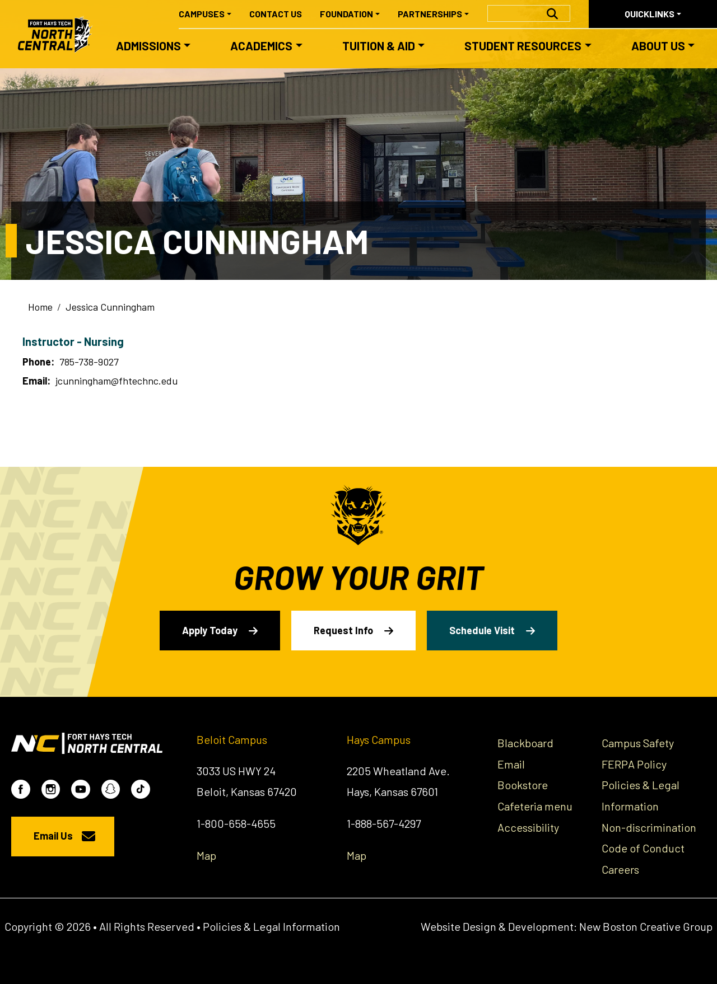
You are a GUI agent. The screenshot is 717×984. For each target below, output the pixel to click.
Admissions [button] (148, 46)
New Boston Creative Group (646, 926)
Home (40, 307)
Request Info (343, 630)
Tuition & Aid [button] (378, 46)
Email (511, 764)
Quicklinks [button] (649, 13)
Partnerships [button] (430, 13)
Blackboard (525, 742)
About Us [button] (658, 46)
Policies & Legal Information (271, 926)
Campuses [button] (202, 13)
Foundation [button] (346, 13)
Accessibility (528, 827)
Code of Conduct (643, 848)
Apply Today (210, 630)
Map (206, 855)
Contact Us (275, 13)
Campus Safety (638, 742)
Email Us (53, 836)
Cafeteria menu (534, 806)
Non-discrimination (649, 827)
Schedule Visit (482, 630)
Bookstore (522, 784)
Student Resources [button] (522, 46)
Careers (620, 869)
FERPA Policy (634, 764)
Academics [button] (261, 46)
